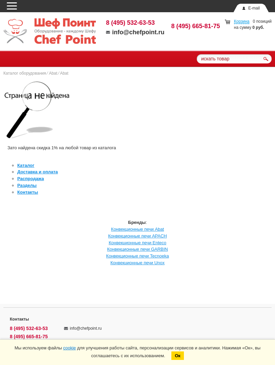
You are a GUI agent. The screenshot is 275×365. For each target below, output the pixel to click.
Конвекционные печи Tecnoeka (137, 255)
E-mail (254, 8)
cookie (69, 347)
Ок (178, 355)
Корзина (242, 21)
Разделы (27, 185)
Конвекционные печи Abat (137, 229)
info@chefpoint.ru (135, 32)
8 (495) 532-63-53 (130, 22)
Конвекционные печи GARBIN (137, 249)
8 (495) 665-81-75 (195, 26)
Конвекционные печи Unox (137, 262)
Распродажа (30, 178)
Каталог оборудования (24, 73)
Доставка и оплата (37, 171)
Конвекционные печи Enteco (137, 242)
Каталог (25, 165)
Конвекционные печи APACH (137, 235)
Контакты (27, 192)
